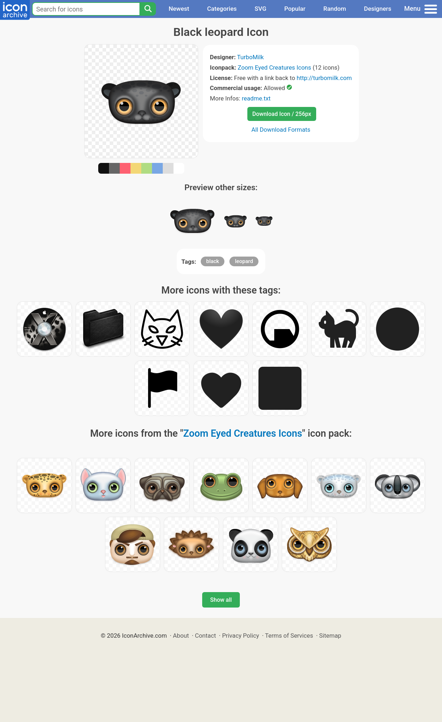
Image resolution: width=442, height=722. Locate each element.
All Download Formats (280, 129)
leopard (244, 261)
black (212, 261)
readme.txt (256, 98)
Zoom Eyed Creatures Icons (274, 67)
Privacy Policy (240, 635)
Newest (178, 8)
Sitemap (330, 635)
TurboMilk (250, 57)
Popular (294, 8)
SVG (260, 8)
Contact (205, 635)
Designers (377, 8)
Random (334, 8)
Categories (222, 8)
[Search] (147, 9)
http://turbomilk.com (324, 77)
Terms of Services (289, 635)
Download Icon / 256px (281, 114)
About (181, 635)
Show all (221, 599)
